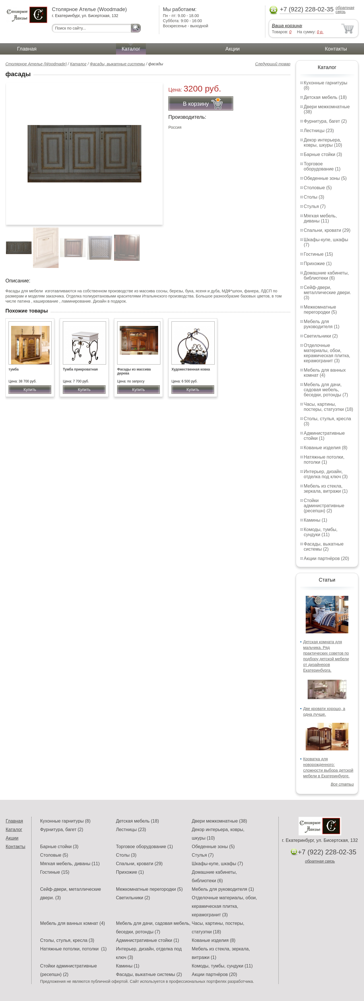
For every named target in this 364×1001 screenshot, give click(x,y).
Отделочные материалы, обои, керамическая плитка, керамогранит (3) (327, 353)
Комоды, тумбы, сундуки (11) (321, 532)
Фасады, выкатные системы (117, 64)
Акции (233, 49)
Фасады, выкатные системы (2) (324, 547)
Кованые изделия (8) (326, 447)
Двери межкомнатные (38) (219, 821)
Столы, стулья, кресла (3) (67, 940)
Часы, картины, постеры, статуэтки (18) (328, 407)
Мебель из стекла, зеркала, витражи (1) (326, 489)
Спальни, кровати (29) (327, 230)
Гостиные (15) (318, 254)
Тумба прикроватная (80, 369)
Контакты (336, 49)
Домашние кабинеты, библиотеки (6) (326, 275)
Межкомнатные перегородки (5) (320, 310)
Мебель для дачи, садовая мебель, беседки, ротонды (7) (326, 389)
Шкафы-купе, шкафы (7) (217, 863)
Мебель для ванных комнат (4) (325, 373)
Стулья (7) (315, 206)
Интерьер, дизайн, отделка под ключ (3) (326, 474)
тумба (14, 369)
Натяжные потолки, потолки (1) (324, 460)
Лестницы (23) (319, 130)
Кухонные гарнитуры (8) (65, 821)
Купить (30, 389)
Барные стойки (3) (323, 154)
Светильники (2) (321, 336)
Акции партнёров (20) (326, 558)
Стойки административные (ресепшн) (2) (324, 505)
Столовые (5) (318, 187)
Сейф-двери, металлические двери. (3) (327, 292)
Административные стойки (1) (324, 436)
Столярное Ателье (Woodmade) (36, 64)
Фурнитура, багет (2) (325, 121)
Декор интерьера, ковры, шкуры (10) (323, 142)
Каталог (131, 49)
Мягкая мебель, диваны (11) (320, 218)
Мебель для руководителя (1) (321, 324)
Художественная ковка (190, 369)
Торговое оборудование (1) (322, 166)
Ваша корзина (287, 25)
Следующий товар (272, 64)
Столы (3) (314, 197)
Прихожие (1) (318, 263)
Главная (27, 49)
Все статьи (342, 784)
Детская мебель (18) (325, 97)
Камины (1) (315, 520)
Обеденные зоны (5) (325, 178)
